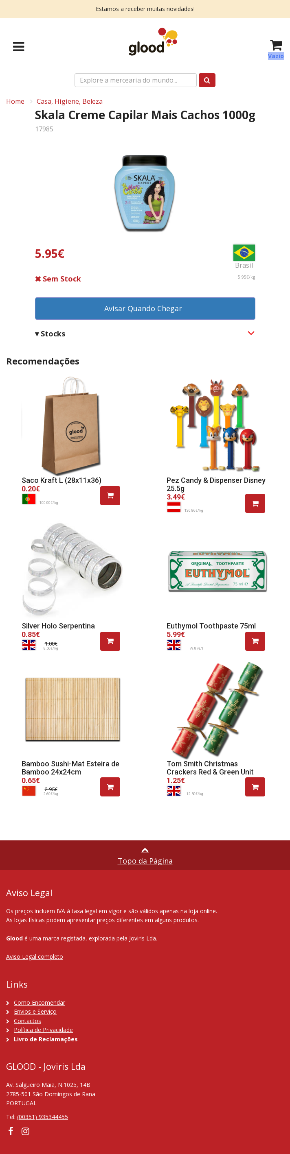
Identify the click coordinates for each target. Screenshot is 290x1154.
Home (15, 101)
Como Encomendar (39, 1002)
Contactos (27, 1021)
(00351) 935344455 (42, 1117)
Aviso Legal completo (34, 956)
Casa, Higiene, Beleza (70, 101)
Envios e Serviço (35, 1011)
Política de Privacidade (43, 1030)
